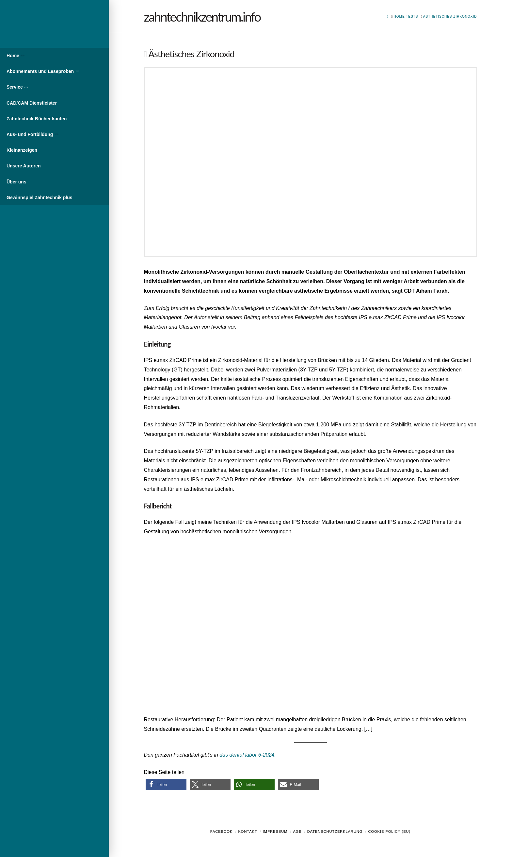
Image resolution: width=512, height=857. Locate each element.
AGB (297, 831)
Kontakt (247, 831)
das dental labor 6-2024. (247, 755)
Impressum (275, 831)
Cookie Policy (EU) (389, 831)
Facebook (221, 831)
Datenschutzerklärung (335, 831)
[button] (166, 784)
